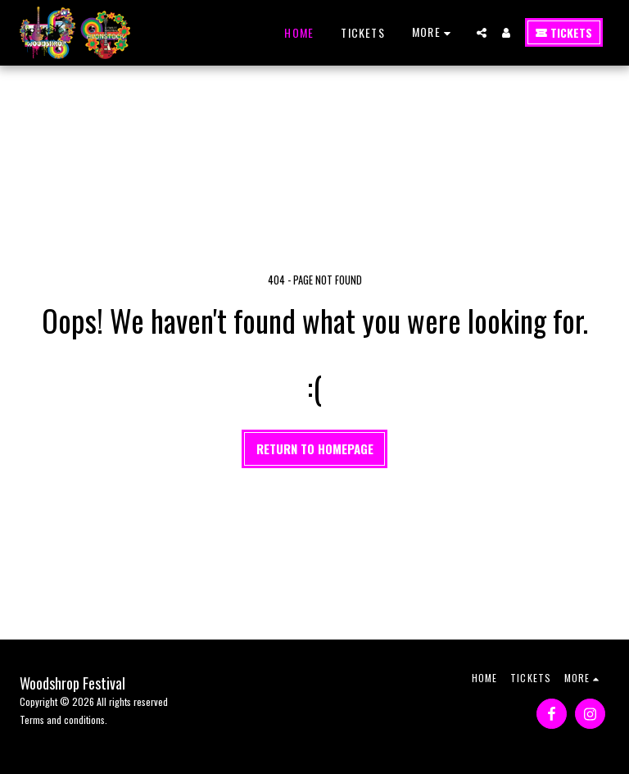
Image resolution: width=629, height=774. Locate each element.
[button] (481, 33)
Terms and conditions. (63, 719)
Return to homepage (314, 448)
